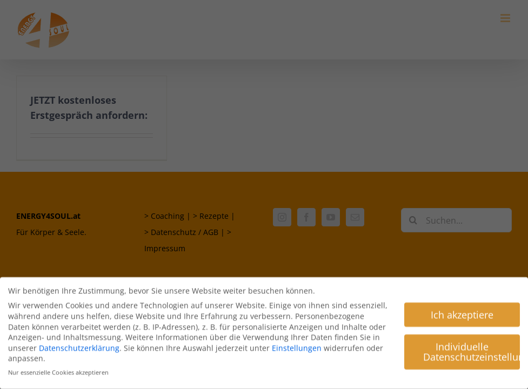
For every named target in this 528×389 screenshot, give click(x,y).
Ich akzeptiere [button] (462, 312)
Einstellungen (297, 345)
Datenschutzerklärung (79, 345)
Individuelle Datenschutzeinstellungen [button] (471, 349)
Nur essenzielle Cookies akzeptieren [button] (58, 370)
